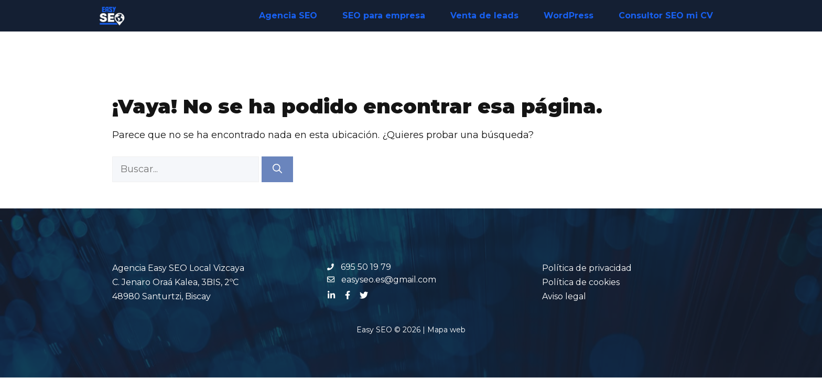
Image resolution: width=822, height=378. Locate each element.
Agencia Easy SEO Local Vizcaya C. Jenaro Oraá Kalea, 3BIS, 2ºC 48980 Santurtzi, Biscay (178, 282)
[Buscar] (277, 169)
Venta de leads (484, 15)
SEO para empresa (383, 15)
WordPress (568, 15)
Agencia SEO (288, 15)
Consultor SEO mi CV (666, 15)
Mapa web (446, 329)
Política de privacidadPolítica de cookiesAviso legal (587, 282)
